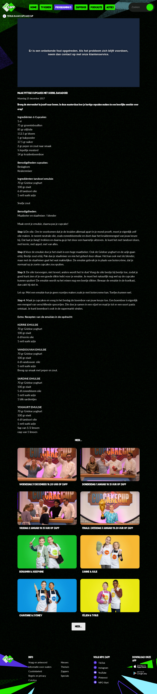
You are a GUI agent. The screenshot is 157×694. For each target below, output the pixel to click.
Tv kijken (46, 7)
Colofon (32, 680)
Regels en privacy (37, 675)
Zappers (65, 671)
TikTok (99, 662)
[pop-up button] (126, 80)
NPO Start (101, 682)
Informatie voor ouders (40, 666)
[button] (23, 80)
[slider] (78, 74)
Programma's (63, 7)
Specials (65, 675)
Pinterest (100, 677)
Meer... (78, 626)
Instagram (100, 667)
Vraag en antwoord (37, 662)
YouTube (99, 672)
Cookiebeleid (35, 671)
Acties (110, 7)
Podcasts (96, 7)
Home (33, 7)
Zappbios (81, 7)
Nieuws (65, 662)
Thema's (65, 666)
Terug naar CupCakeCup (20, 16)
